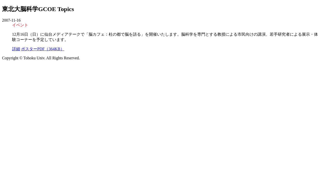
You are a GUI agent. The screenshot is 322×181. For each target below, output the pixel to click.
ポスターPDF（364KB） (42, 49)
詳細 (16, 49)
